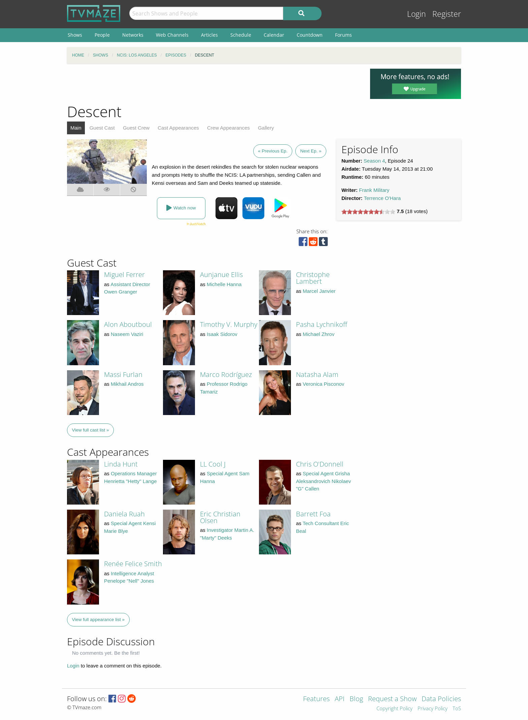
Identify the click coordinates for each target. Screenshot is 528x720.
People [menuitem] (102, 35)
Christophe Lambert (313, 278)
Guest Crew (136, 128)
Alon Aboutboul (128, 324)
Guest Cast (102, 128)
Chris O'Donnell (319, 464)
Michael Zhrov (318, 334)
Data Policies (441, 699)
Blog (356, 699)
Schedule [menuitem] (240, 35)
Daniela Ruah (124, 513)
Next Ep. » (310, 150)
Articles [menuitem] (209, 35)
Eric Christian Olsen (220, 517)
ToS (457, 709)
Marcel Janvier (319, 291)
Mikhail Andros (127, 384)
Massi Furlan (123, 374)
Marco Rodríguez (226, 374)
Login (416, 14)
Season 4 (374, 161)
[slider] (368, 211)
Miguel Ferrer (124, 274)
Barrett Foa (313, 513)
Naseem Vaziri (127, 334)
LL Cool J (213, 464)
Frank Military (374, 190)
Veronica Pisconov (323, 384)
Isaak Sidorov (222, 334)
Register (446, 14)
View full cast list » (90, 430)
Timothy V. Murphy (228, 324)
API (339, 699)
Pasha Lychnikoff (321, 324)
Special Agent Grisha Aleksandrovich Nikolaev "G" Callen (323, 481)
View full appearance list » (98, 619)
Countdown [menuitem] (310, 35)
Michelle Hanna (224, 284)
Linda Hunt (121, 464)
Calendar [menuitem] (274, 35)
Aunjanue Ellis (221, 274)
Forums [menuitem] (343, 35)
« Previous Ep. (273, 150)
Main (75, 128)
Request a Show (392, 699)
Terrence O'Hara (382, 198)
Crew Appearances (228, 128)
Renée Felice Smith (133, 563)
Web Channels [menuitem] (172, 35)
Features (316, 699)
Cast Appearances (178, 128)
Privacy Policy (433, 709)
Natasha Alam (317, 374)
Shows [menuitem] (75, 35)
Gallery (266, 128)
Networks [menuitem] (132, 35)
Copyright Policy (394, 709)
